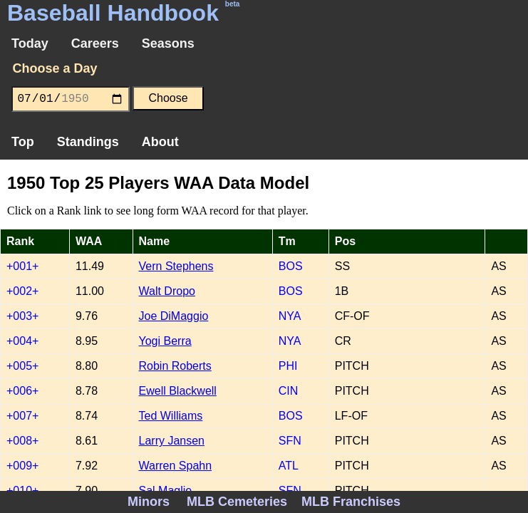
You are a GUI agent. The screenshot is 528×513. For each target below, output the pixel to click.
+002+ (22, 291)
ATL (289, 466)
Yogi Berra (165, 341)
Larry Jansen (172, 441)
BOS (291, 266)
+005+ (22, 366)
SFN (290, 441)
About (160, 142)
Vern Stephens (176, 266)
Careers (95, 43)
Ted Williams (171, 416)
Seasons (168, 43)
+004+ (22, 341)
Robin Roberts (175, 366)
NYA (290, 316)
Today (29, 43)
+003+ (22, 316)
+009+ (22, 466)
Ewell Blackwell (178, 391)
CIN (289, 391)
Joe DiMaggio (174, 316)
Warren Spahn (175, 466)
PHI (288, 366)
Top (22, 142)
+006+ (22, 391)
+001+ (22, 266)
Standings (88, 142)
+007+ (22, 416)
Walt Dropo (167, 291)
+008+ (22, 441)
